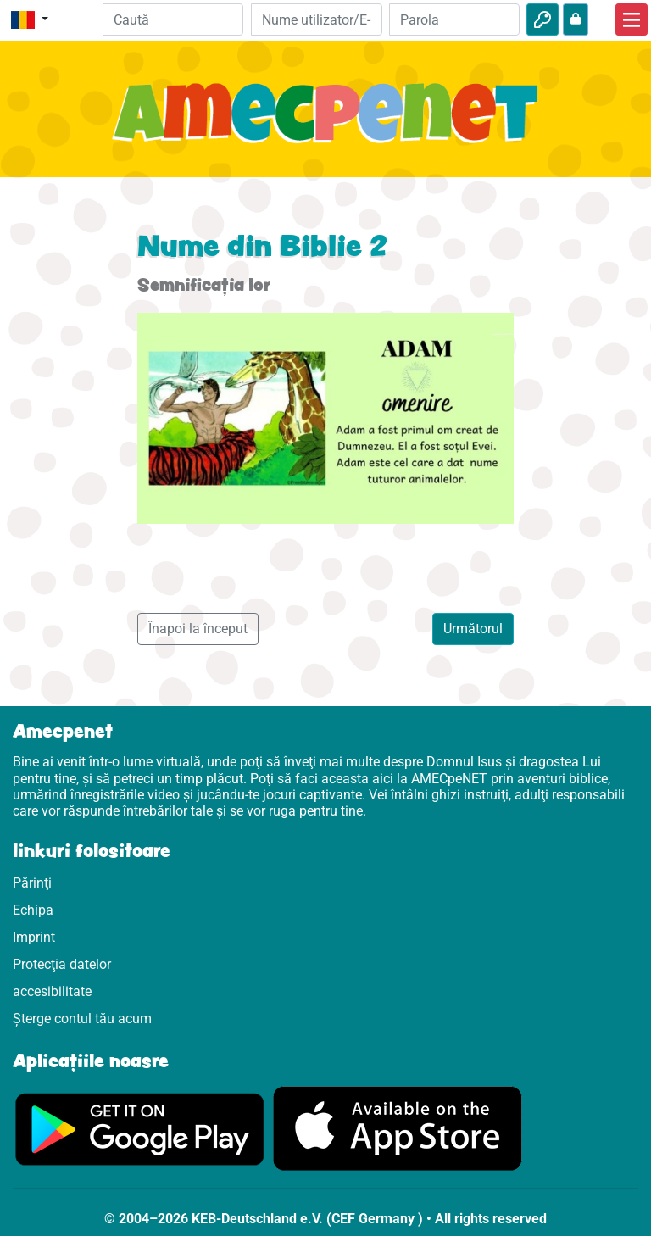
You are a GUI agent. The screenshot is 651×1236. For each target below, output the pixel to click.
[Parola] (454, 19)
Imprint (34, 937)
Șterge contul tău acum (82, 1019)
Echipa (33, 910)
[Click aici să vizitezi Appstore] (397, 1128)
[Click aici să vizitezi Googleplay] (140, 1128)
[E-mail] (316, 19)
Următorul (473, 629)
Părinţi (32, 883)
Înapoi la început (198, 629)
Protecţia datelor (62, 964)
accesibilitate (52, 991)
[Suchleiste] (173, 19)
